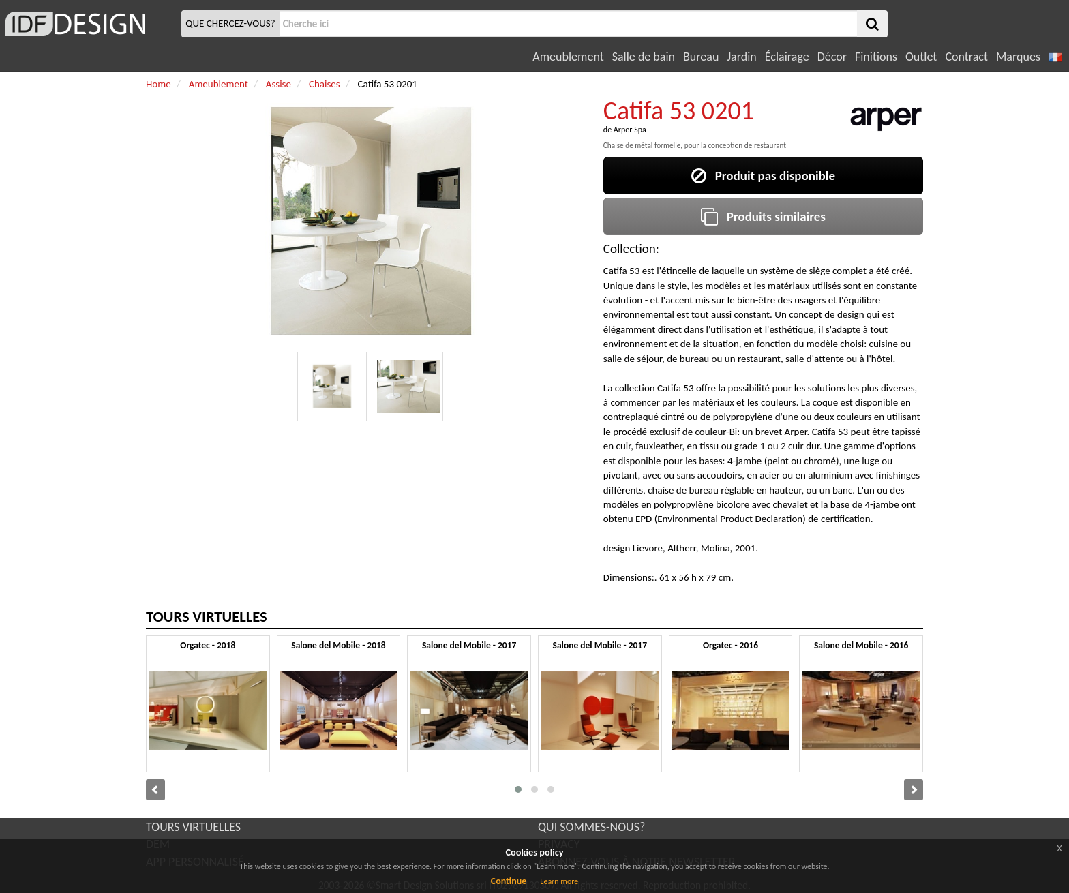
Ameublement (567, 56)
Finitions (876, 56)
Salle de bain (643, 56)
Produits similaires (763, 216)
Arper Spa (630, 129)
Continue (509, 881)
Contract (966, 56)
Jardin (741, 56)
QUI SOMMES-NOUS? (591, 826)
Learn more (559, 881)
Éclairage (787, 56)
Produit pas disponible (763, 175)
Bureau (701, 56)
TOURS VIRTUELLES (193, 826)
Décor (832, 56)
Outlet (921, 56)
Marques (1018, 56)
